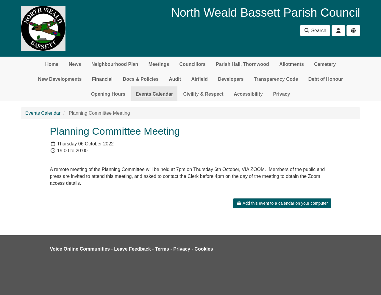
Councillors (192, 64)
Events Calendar (154, 94)
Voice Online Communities (80, 248)
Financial (102, 79)
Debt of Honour (325, 79)
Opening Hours (108, 94)
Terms (162, 248)
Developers (230, 79)
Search (315, 30)
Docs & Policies (141, 79)
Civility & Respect (203, 94)
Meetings (159, 64)
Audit (175, 79)
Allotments (291, 64)
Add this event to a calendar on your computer (282, 203)
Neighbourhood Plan (114, 64)
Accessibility (248, 94)
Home (51, 64)
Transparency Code (276, 79)
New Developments (60, 79)
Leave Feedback (132, 248)
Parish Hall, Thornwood (242, 64)
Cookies (203, 248)
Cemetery (325, 64)
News (75, 64)
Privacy (281, 94)
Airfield (199, 79)
